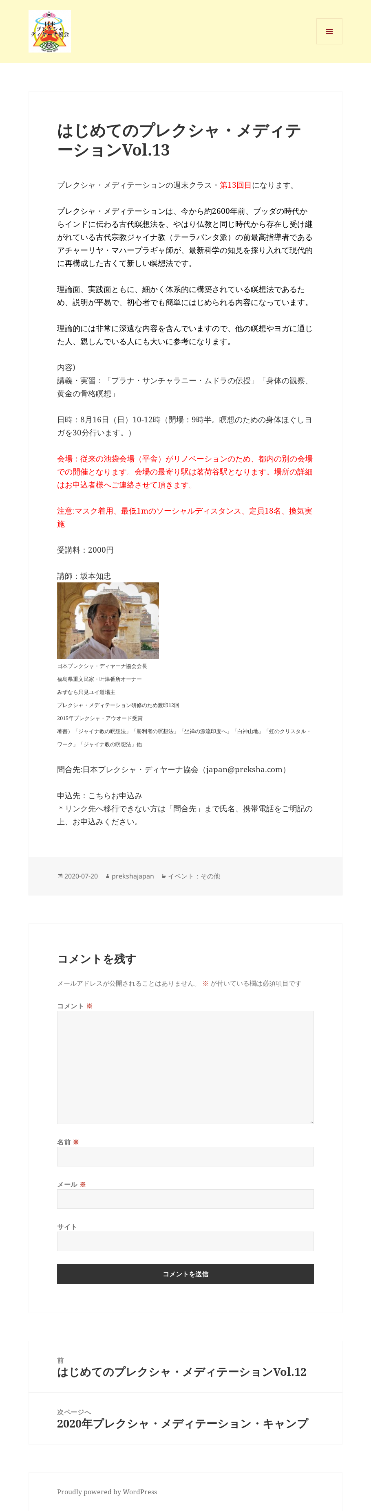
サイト (67, 1226)
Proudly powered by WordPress (107, 1491)
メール (71, 1184)
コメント (75, 1005)
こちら (99, 795)
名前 (68, 1142)
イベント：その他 (194, 876)
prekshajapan (133, 876)
